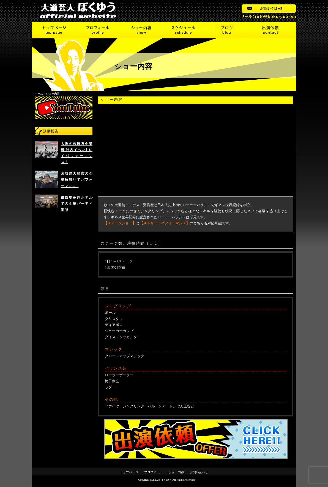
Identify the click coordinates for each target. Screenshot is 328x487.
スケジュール (183, 30)
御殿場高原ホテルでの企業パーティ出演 (77, 203)
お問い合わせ (199, 472)
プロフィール (97, 30)
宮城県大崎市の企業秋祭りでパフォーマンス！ (77, 179)
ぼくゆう (166, 479)
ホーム (39, 93)
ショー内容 (140, 30)
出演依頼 (272, 30)
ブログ (226, 30)
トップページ (53, 30)
